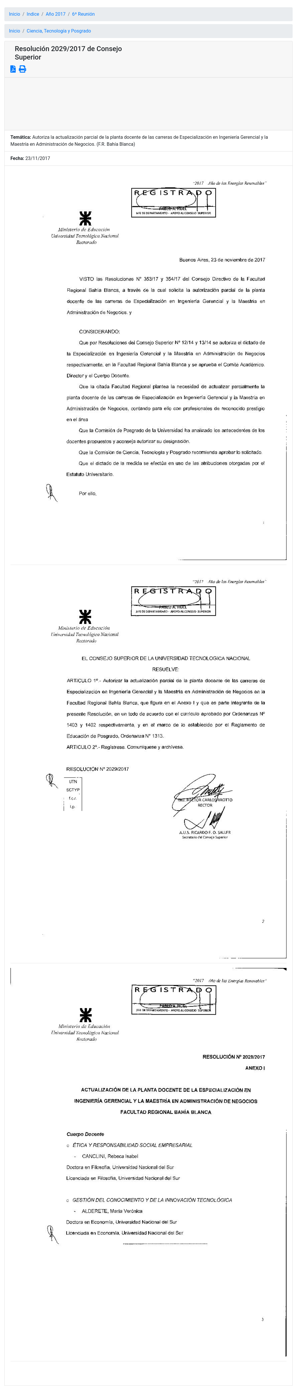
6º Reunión (83, 14)
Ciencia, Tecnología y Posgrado (59, 31)
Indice (33, 14)
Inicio (14, 14)
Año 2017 (56, 14)
